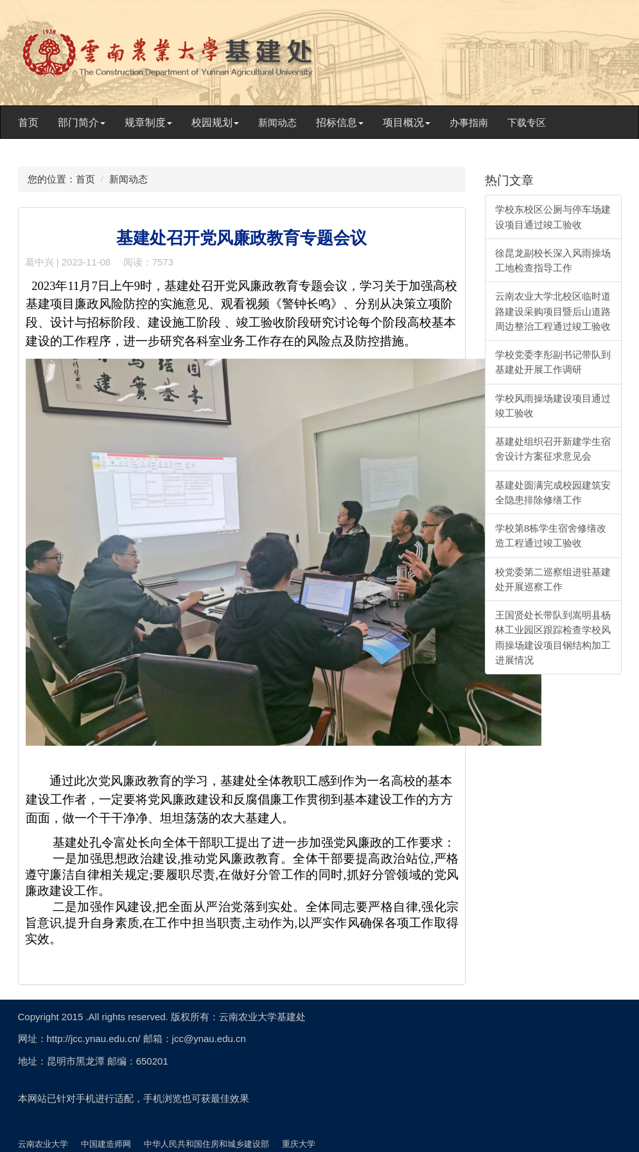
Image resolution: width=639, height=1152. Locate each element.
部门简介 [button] (81, 122)
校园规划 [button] (215, 122)
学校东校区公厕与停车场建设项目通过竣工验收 (553, 217)
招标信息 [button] (339, 122)
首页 (28, 122)
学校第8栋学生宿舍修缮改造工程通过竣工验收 (550, 535)
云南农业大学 (43, 1144)
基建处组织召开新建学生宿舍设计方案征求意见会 (553, 449)
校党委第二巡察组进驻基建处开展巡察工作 (553, 579)
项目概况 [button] (406, 122)
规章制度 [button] (148, 122)
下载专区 (526, 122)
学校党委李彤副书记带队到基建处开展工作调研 (553, 362)
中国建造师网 (106, 1144)
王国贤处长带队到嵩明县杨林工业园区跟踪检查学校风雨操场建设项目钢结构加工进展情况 (553, 637)
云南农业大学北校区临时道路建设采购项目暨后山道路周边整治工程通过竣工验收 (553, 311)
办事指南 (469, 122)
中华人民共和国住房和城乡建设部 (206, 1144)
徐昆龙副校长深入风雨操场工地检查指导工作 (553, 260)
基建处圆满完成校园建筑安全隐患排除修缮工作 (553, 492)
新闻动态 (277, 122)
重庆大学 (298, 1144)
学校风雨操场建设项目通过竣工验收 (553, 406)
